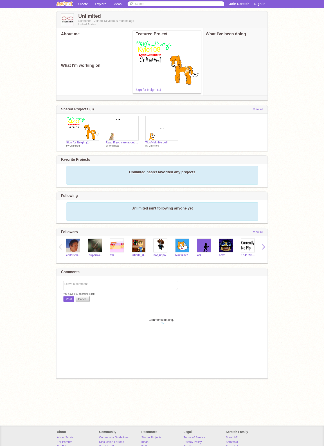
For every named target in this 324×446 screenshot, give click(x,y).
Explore (100, 4)
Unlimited (75, 145)
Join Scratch (239, 4)
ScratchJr (232, 442)
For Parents (64, 442)
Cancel (82, 299)
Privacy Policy (193, 442)
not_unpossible (161, 255)
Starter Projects (151, 437)
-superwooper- (95, 255)
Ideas (117, 4)
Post (69, 299)
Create (83, 4)
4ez (199, 255)
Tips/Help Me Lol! (156, 142)
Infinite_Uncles (139, 255)
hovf (222, 255)
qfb (112, 255)
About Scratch (66, 437)
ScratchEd (232, 437)
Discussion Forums (111, 442)
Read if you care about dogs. (122, 142)
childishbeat (73, 255)
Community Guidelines (113, 437)
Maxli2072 (181, 255)
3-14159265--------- (248, 255)
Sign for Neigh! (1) (148, 89)
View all (258, 109)
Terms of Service (194, 437)
